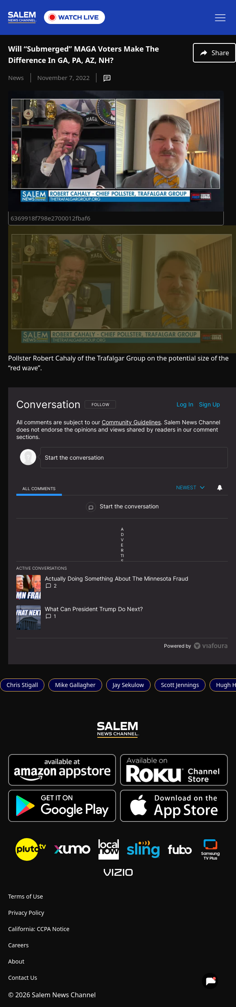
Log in (185, 404)
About (16, 961)
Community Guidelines (131, 422)
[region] (122, 525)
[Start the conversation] (130, 457)
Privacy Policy (26, 912)
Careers (18, 945)
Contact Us (22, 977)
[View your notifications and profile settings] (220, 488)
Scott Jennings (180, 685)
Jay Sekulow (128, 685)
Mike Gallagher (75, 685)
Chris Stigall (22, 685)
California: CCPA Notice (39, 929)
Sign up (209, 404)
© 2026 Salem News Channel (52, 994)
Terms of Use (25, 896)
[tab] (39, 488)
